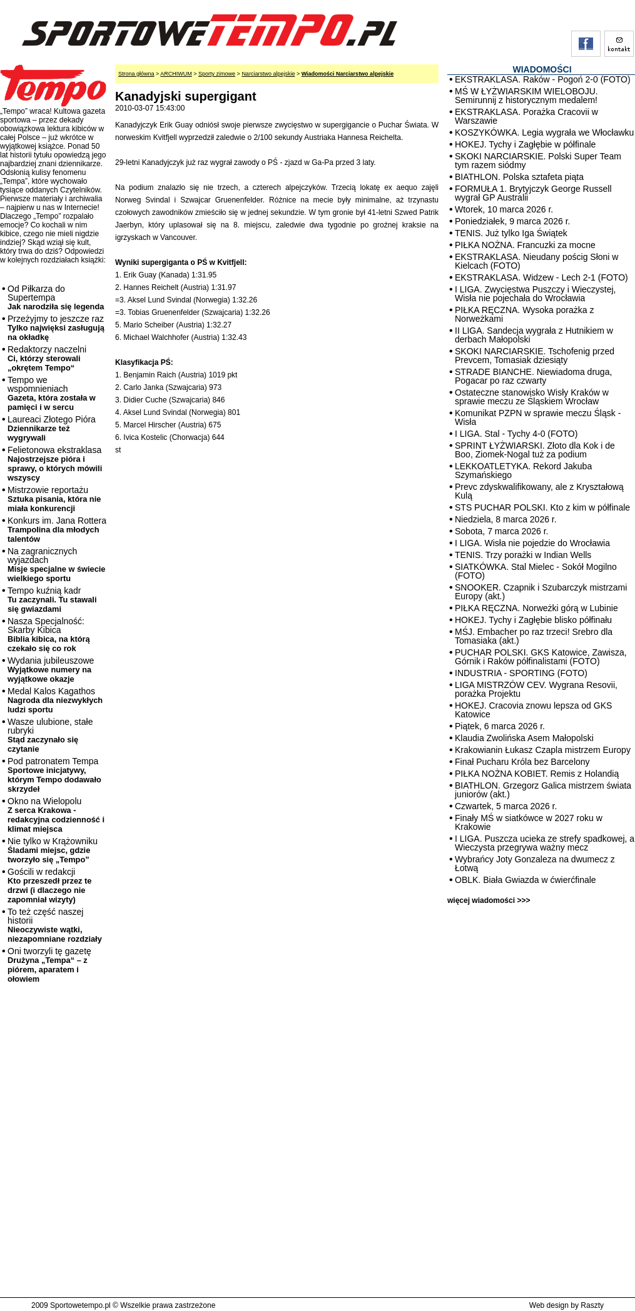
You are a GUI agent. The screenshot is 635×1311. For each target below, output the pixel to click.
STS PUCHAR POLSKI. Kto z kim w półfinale (542, 507)
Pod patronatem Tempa (54, 775)
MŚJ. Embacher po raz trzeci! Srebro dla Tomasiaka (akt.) (533, 636)
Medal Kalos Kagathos (55, 700)
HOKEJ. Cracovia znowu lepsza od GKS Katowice (533, 709)
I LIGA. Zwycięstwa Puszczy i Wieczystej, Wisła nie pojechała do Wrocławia (535, 293)
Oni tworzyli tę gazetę (49, 965)
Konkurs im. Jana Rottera (57, 530)
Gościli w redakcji (49, 885)
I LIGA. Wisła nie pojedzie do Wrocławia (532, 543)
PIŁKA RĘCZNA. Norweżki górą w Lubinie (536, 608)
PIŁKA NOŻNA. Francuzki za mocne (525, 245)
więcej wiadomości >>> (488, 900)
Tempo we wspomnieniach (52, 393)
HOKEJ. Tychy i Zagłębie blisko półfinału (533, 620)
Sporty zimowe (216, 74)
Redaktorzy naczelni (47, 358)
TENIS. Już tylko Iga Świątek (511, 233)
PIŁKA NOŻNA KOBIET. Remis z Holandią (537, 774)
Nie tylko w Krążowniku (53, 850)
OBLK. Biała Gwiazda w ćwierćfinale (525, 880)
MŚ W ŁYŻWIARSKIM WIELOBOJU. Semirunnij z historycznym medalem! (526, 95)
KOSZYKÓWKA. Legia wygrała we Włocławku (544, 132)
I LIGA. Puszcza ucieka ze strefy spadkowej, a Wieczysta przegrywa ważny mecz (544, 843)
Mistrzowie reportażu (54, 499)
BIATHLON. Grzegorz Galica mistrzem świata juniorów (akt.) (543, 789)
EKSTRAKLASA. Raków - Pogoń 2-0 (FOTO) (543, 79)
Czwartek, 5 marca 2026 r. (506, 806)
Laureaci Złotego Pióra (52, 428)
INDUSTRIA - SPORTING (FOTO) (521, 673)
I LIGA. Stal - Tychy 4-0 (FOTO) (516, 434)
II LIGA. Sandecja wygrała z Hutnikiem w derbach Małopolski (534, 335)
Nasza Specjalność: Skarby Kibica (49, 634)
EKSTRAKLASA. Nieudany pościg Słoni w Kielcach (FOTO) (536, 261)
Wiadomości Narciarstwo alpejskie (348, 74)
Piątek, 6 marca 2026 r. (500, 726)
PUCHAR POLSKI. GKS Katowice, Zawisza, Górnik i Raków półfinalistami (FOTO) (541, 656)
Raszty (592, 1305)
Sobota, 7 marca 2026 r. (501, 531)
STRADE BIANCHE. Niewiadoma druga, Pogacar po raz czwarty (533, 376)
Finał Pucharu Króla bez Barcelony (522, 762)
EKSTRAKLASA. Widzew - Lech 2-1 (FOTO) (541, 277)
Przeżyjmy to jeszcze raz (56, 328)
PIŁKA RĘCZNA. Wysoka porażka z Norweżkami (524, 314)
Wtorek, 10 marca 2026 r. (504, 209)
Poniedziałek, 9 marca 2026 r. (512, 221)
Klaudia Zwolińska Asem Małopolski (524, 738)
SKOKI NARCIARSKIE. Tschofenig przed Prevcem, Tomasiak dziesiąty (534, 355)
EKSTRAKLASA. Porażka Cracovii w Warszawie (526, 116)
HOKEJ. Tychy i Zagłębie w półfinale (525, 144)
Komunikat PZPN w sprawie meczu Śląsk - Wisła (538, 417)
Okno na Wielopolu (56, 815)
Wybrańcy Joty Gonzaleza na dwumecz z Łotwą (535, 863)
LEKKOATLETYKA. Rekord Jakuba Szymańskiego (523, 470)
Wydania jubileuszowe (51, 670)
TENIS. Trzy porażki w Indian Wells (523, 555)
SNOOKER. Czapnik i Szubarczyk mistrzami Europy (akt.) (541, 591)
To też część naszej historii (55, 925)
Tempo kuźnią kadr (52, 600)
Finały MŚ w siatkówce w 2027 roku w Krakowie (528, 822)
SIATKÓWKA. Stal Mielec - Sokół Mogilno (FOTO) (536, 571)
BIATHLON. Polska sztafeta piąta (519, 177)
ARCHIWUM (176, 74)
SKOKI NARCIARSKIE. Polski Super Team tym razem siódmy (538, 160)
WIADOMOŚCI (541, 69)
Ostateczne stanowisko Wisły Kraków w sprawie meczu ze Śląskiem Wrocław (532, 396)
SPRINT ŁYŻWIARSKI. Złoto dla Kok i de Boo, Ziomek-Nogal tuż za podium (535, 450)
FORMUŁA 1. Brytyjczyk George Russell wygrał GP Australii (533, 193)
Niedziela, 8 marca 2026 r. (506, 519)
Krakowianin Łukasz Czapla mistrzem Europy (543, 750)
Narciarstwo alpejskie (268, 74)
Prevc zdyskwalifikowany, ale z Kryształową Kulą (539, 491)
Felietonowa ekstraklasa (55, 463)
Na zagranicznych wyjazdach (57, 564)
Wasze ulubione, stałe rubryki (50, 735)
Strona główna (136, 74)
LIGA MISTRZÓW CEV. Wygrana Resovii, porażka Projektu (536, 689)
